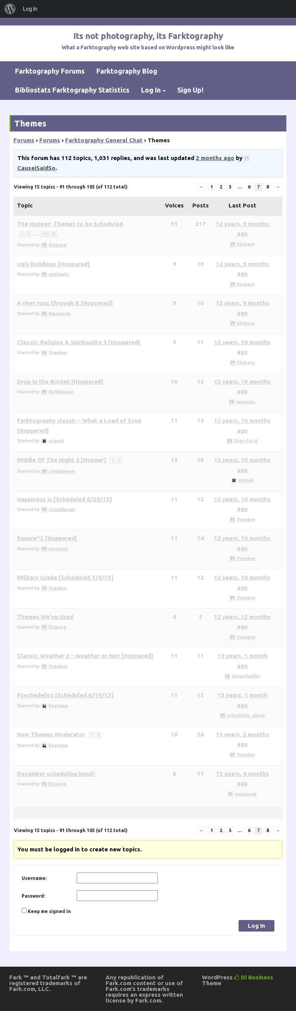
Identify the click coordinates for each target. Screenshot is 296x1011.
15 (53, 234)
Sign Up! (190, 90)
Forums (23, 140)
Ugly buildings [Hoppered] (53, 264)
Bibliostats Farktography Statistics (72, 90)
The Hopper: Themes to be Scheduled (70, 224)
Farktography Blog (126, 71)
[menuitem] (10, 9)
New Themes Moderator (51, 734)
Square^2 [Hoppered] (47, 538)
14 (44, 234)
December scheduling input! (56, 773)
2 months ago (215, 158)
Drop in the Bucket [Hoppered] (60, 381)
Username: (34, 878)
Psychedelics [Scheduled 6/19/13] (65, 695)
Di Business (253, 977)
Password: (33, 895)
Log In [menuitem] (30, 9)
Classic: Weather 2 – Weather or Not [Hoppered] (85, 655)
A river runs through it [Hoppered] (65, 303)
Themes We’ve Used (45, 616)
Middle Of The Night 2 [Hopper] (61, 460)
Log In (151, 90)
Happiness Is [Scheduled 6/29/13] (64, 499)
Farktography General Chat (104, 140)
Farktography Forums (50, 71)
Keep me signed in (49, 911)
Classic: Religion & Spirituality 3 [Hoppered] (78, 342)
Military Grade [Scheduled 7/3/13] (65, 577)
